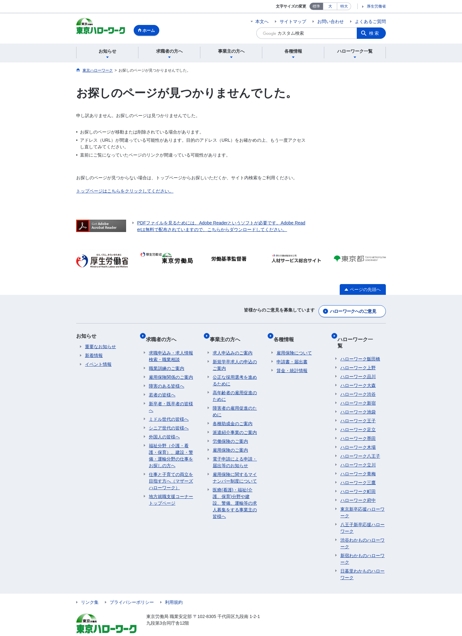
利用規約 (174, 588)
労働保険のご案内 (230, 433)
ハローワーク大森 (358, 371)
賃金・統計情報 (292, 363)
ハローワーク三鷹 (358, 469)
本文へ (262, 21)
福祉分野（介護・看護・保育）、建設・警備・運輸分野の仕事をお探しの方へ (171, 448)
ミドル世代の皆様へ (169, 411)
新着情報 (94, 354)
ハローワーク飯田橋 (360, 345)
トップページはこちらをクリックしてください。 (124, 191)
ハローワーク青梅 (358, 460)
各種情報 (287, 334)
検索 (374, 33)
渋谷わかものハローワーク (362, 530)
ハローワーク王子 (358, 407)
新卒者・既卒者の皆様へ (171, 399)
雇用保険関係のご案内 (171, 369)
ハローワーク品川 (358, 363)
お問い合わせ (330, 21)
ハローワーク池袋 (358, 398)
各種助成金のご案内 (232, 416)
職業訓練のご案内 (166, 360)
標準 (316, 6)
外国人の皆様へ (164, 429)
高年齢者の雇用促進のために (235, 388)
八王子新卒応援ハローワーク (362, 514)
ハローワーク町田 (358, 477)
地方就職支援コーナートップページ (171, 492)
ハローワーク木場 (358, 433)
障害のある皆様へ (166, 378)
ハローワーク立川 (358, 451)
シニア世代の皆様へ (169, 420)
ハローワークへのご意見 (353, 309)
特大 (344, 6)
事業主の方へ (228, 334)
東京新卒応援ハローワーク (362, 499)
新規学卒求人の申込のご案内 (235, 357)
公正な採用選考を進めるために (235, 373)
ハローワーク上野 (358, 354)
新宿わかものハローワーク (362, 545)
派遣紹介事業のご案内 (235, 424)
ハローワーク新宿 (358, 389)
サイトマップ (293, 21)
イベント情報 (98, 363)
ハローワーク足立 (358, 416)
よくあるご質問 (370, 21)
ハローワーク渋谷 (358, 380)
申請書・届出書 (292, 354)
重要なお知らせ (100, 345)
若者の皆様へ (162, 387)
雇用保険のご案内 (230, 442)
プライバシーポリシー (132, 588)
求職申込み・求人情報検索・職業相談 (171, 348)
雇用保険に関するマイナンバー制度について (235, 470)
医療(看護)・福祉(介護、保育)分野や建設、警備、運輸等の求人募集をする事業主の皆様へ (235, 495)
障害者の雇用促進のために (235, 404)
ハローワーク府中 (358, 486)
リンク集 (90, 588)
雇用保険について (294, 345)
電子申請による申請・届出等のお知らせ (235, 455)
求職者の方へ (164, 334)
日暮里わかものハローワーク (362, 561)
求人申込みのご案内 (232, 345)
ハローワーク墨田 (358, 424)
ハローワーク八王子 (360, 442)
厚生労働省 (376, 6)
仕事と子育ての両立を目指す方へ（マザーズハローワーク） (171, 473)
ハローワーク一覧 (360, 334)
